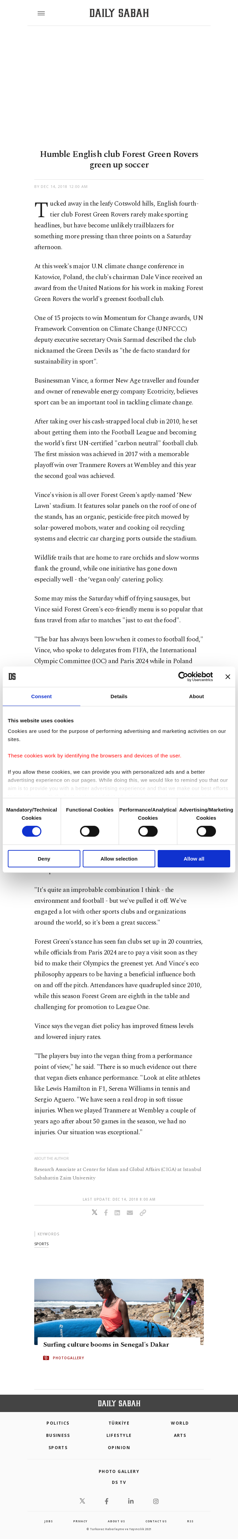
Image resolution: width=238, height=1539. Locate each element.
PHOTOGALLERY (68, 1358)
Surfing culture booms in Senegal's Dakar (106, 1345)
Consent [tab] (41, 696)
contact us (156, 1521)
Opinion (119, 1447)
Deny (44, 859)
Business (58, 1435)
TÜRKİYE (119, 1423)
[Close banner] (227, 676)
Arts (180, 1435)
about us (116, 1521)
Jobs (48, 1521)
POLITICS (58, 1423)
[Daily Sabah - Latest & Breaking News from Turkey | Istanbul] (119, 13)
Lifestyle (119, 1435)
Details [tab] (119, 696)
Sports (58, 1447)
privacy (80, 1521)
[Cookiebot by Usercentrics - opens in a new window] (183, 676)
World (180, 1423)
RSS (190, 1521)
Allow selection (118, 859)
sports (41, 1243)
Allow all (194, 859)
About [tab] (196, 696)
